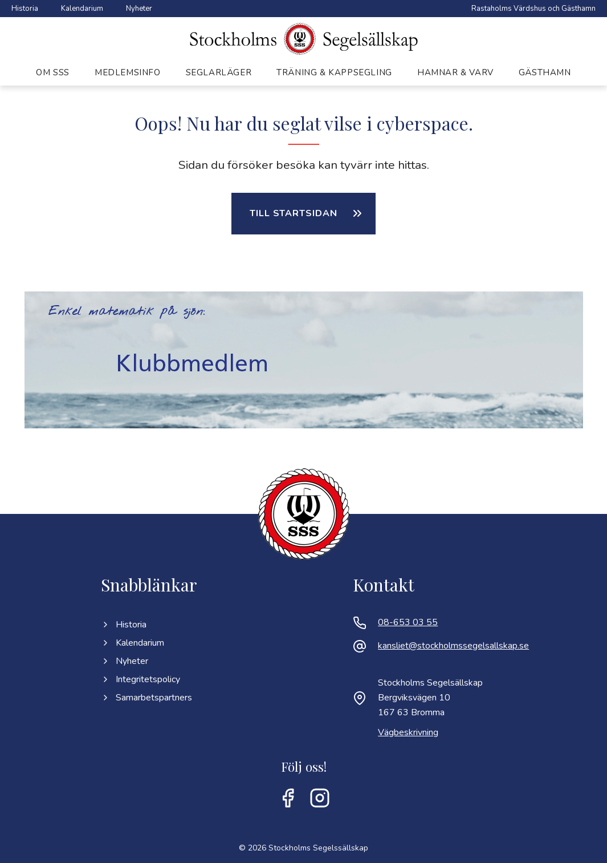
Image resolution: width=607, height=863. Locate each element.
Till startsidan (293, 213)
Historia (24, 8)
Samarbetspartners (146, 697)
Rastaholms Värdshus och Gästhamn (533, 8)
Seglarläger (219, 72)
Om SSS (53, 72)
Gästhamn (545, 72)
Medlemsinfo (128, 72)
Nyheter (139, 8)
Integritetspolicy (140, 679)
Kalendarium (82, 8)
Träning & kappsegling (334, 72)
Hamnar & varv (455, 72)
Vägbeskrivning (408, 732)
